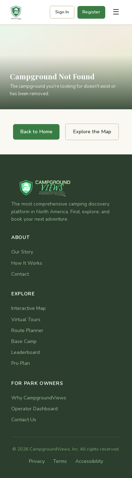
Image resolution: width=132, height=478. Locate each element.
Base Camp (24, 341)
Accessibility (89, 461)
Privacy (37, 461)
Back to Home (36, 131)
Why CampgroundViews (38, 397)
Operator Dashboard (34, 408)
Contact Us (23, 419)
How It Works (26, 263)
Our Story (22, 252)
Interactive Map (28, 308)
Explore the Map (92, 131)
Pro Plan (20, 363)
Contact (20, 274)
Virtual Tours (25, 319)
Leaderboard (25, 352)
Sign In (62, 12)
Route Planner (27, 330)
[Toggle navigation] (116, 12)
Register (91, 12)
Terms (60, 461)
